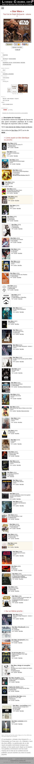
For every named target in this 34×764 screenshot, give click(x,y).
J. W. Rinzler (16, 629)
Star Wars (12, 58)
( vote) (8, 110)
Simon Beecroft (14, 526)
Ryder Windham (16, 297)
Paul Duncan (13, 698)
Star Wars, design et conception (20, 665)
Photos (5, 55)
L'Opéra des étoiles (14, 687)
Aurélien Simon (12, 145)
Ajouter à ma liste (17, 47)
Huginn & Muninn (8, 74)
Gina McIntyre (16, 227)
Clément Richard (16, 670)
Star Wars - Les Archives (20, 705)
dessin (23, 62)
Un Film (5, 58)
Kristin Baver (17, 172)
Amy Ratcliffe (15, 240)
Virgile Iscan (17, 332)
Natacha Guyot (13, 517)
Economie (12, 476)
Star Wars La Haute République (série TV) (21, 175)
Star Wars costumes (17, 721)
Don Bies (26, 599)
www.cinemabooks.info (25, 762)
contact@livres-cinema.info (18, 760)
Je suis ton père (16, 652)
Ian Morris (22, 576)
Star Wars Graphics (14, 678)
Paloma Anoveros (16, 577)
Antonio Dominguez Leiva (13, 191)
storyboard (7, 64)
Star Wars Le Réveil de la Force (24, 386)
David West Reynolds (18, 599)
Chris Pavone (12, 219)
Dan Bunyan (24, 577)
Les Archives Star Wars (15, 696)
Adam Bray (23, 297)
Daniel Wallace (15, 275)
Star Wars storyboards (18, 640)
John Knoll (15, 568)
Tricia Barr (15, 251)
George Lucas (7, 62)
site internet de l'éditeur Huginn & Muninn (19, 127)
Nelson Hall (14, 601)
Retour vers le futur (25, 410)
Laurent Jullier (13, 454)
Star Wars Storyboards (18, 627)
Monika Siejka (12, 288)
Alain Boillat (11, 474)
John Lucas (12, 431)
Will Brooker (12, 197)
